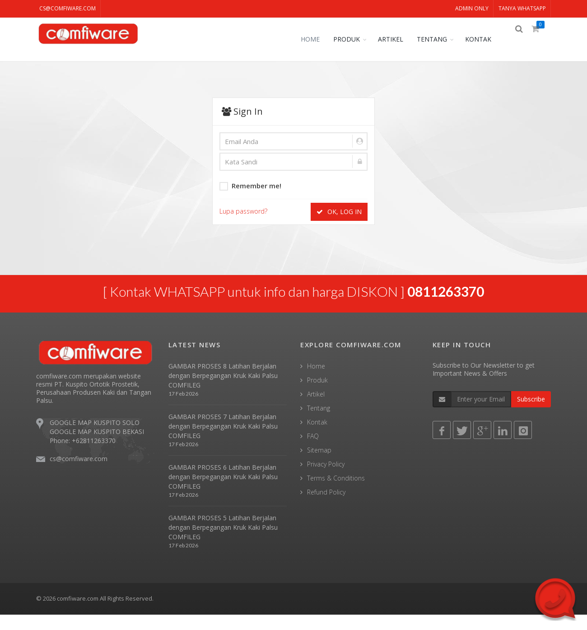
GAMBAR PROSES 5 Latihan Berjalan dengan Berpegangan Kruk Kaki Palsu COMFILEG (223, 542)
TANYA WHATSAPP (522, 8)
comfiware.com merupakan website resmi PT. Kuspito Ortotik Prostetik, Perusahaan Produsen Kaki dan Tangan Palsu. (93, 403)
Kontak (317, 438)
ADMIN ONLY (472, 8)
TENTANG (438, 39)
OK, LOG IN (339, 211)
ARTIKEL (397, 39)
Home (316, 382)
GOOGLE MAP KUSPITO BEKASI (97, 447)
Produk (317, 396)
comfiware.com (77, 614)
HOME (316, 39)
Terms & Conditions (336, 494)
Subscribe (531, 415)
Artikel (316, 410)
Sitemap (319, 466)
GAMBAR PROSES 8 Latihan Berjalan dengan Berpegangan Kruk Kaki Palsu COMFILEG (223, 391)
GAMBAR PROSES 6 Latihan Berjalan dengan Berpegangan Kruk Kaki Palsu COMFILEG (223, 492)
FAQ (313, 452)
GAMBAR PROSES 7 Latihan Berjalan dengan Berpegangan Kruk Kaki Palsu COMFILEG (223, 441)
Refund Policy (326, 508)
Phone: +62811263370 (83, 456)
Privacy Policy (326, 480)
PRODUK (353, 39)
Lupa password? (243, 211)
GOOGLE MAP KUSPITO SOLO (95, 438)
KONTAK (484, 39)
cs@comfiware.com (67, 8)
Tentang (318, 424)
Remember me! (250, 185)
